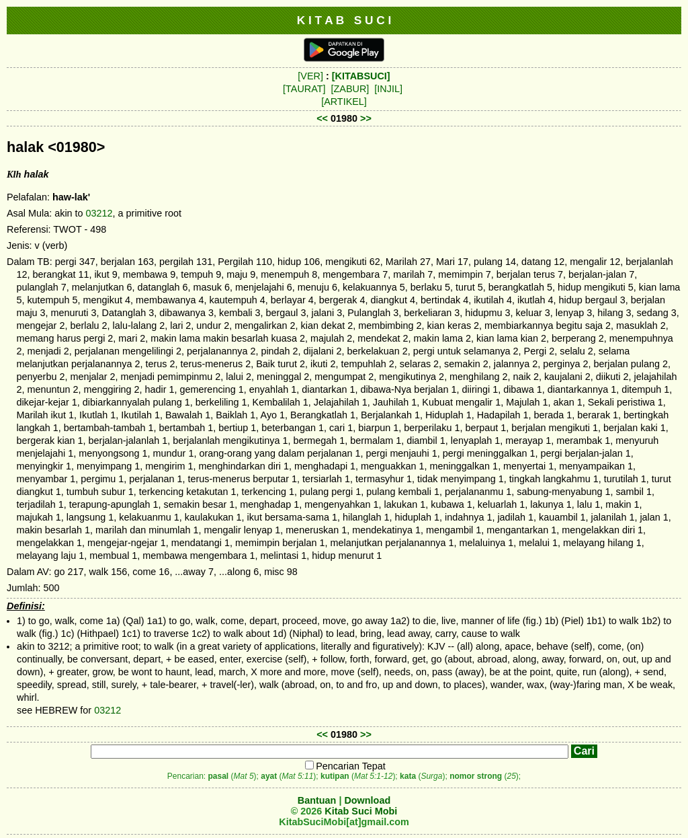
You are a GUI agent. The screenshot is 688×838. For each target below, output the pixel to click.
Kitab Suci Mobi (361, 811)
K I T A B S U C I (344, 20)
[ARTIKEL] (344, 101)
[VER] (310, 76)
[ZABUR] (350, 88)
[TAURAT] (304, 88)
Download (367, 800)
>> (366, 118)
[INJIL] (388, 88)
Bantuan (317, 800)
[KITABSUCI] (361, 76)
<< (322, 118)
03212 (99, 213)
